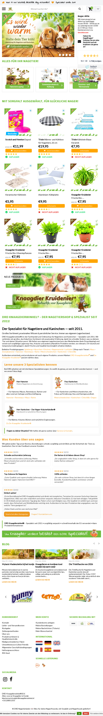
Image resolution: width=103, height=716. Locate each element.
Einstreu (47, 349)
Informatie (84, 151)
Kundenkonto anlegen (45, 623)
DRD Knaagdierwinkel (80, 355)
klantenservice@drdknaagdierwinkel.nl (18, 698)
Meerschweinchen (48, 352)
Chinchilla (72, 352)
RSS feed (6, 653)
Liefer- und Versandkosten (13, 625)
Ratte (37, 352)
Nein (86, 714)
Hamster (19, 352)
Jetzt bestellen (18, 151)
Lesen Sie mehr (9, 582)
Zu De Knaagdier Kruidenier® (18, 423)
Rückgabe (6, 628)
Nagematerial (57, 349)
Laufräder (69, 349)
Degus (93, 397)
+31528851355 (8, 700)
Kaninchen (62, 352)
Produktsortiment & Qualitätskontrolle (10, 638)
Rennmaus (28, 352)
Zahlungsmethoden (10, 631)
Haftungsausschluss (10, 650)
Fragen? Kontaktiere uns (42, 514)
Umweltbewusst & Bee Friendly (15, 644)
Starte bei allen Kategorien (17, 514)
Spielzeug (28, 349)
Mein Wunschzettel (44, 631)
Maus (92, 349)
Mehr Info (14, 307)
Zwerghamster (8, 352)
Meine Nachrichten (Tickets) (48, 628)
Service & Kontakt (64, 431)
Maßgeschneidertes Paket (13, 642)
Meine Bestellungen (44, 625)
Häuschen (38, 349)
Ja (79, 714)
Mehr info (14, 286)
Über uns (6, 634)
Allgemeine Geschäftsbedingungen (17, 647)
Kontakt (5, 623)
